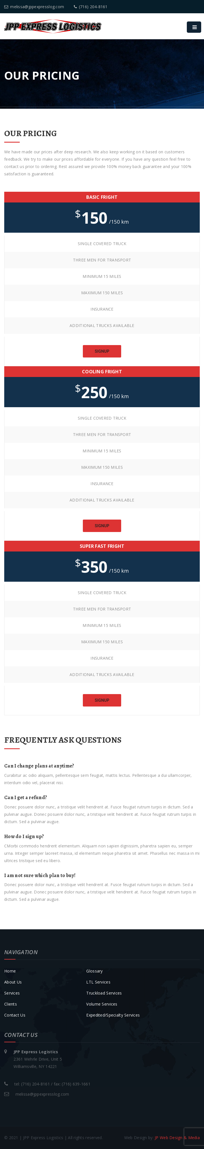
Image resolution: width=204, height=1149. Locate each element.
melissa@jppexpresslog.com (34, 6)
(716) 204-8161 (91, 6)
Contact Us (14, 1015)
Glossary (94, 971)
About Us (13, 982)
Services (12, 993)
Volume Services (101, 1004)
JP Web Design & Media (177, 1137)
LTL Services (98, 982)
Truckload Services (104, 993)
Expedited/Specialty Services (113, 1015)
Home (10, 971)
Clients (10, 1004)
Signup (102, 351)
